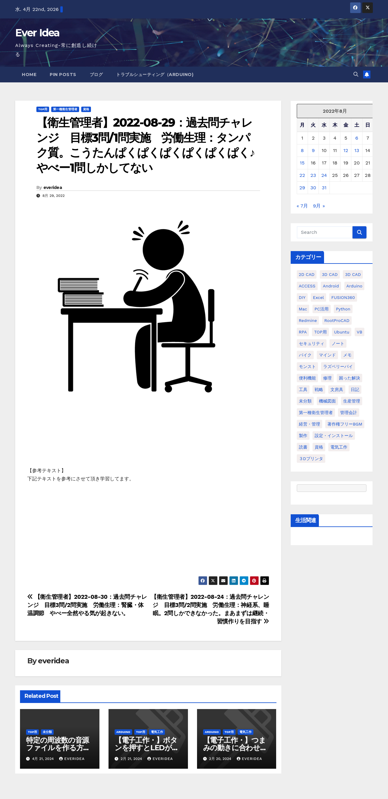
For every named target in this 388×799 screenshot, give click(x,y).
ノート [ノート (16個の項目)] (338, 343)
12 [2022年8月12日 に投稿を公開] (345, 150)
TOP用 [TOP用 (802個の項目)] (320, 332)
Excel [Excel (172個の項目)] (318, 297)
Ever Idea (37, 32)
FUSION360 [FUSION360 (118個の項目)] (343, 297)
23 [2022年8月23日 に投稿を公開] (313, 175)
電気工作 (157, 732)
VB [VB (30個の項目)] (359, 332)
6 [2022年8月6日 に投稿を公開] (356, 138)
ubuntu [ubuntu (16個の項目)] (341, 332)
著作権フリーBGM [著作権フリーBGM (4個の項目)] (344, 424)
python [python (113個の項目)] (343, 309)
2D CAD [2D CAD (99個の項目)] (307, 274)
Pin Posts (63, 74)
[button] (355, 74)
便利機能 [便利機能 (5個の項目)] (307, 378)
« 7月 (302, 206)
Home (29, 74)
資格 (86, 109)
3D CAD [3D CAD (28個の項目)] (353, 274)
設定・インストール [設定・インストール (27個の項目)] (334, 435)
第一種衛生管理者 (65, 109)
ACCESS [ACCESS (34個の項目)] (307, 285)
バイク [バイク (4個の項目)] (305, 355)
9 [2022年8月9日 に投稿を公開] (313, 150)
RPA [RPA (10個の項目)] (303, 332)
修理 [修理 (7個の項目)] (327, 378)
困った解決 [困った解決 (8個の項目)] (349, 378)
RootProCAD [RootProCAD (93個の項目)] (337, 320)
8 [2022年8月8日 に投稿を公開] (302, 150)
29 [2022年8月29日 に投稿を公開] (302, 188)
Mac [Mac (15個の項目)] (303, 309)
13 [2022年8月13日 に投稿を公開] (356, 150)
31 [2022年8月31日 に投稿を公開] (324, 188)
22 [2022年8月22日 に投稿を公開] (302, 175)
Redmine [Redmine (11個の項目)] (308, 320)
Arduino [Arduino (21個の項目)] (354, 285)
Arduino (123, 732)
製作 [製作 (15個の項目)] (303, 435)
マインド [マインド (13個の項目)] (327, 355)
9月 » (319, 206)
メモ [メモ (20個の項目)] (347, 355)
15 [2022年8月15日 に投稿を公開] (302, 163)
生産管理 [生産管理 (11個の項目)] (351, 401)
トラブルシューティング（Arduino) (154, 74)
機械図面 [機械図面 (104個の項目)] (327, 401)
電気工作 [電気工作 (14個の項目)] (338, 447)
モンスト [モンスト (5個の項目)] (307, 366)
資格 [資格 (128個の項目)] (319, 447)
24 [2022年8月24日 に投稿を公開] (324, 175)
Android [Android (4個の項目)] (331, 285)
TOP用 (42, 109)
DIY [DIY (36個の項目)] (302, 297)
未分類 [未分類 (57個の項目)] (305, 401)
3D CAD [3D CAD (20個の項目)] (330, 274)
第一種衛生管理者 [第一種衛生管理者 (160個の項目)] (316, 412)
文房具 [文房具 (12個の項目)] (336, 389)
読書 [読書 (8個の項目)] (303, 447)
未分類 (47, 732)
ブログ (96, 74)
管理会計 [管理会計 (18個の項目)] (348, 412)
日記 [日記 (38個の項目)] (355, 389)
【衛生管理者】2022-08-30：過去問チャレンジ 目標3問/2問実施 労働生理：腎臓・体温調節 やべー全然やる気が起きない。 (87, 605)
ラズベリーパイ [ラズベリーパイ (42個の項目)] (338, 366)
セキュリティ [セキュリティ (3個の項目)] (311, 343)
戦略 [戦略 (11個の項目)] (319, 389)
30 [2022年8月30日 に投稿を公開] (313, 188)
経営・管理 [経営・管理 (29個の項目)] (309, 424)
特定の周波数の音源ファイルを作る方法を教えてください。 (58, 748)
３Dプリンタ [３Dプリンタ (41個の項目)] (311, 458)
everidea (52, 187)
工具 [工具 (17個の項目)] (303, 389)
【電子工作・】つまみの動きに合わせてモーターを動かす (235, 748)
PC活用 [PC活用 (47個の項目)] (322, 309)
